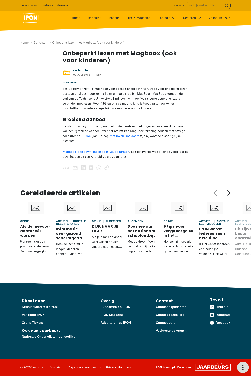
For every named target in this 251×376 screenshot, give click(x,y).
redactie (80, 70)
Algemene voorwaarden (85, 367)
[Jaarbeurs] (213, 367)
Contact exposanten (171, 307)
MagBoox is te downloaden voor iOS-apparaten (96, 152)
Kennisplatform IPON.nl (40, 307)
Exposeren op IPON (115, 307)
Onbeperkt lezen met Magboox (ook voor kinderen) (88, 42)
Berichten (94, 18)
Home (76, 18)
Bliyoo (86, 136)
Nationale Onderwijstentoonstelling (49, 336)
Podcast (114, 18)
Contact (179, 5)
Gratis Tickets (32, 322)
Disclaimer (56, 367)
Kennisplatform (29, 5)
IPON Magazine (139, 18)
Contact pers (165, 322)
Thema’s (164, 18)
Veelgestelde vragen (171, 330)
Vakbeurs (47, 5)
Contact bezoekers (170, 314)
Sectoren (190, 18)
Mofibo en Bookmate (124, 136)
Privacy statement (119, 367)
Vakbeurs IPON (220, 18)
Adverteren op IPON (116, 322)
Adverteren (62, 5)
